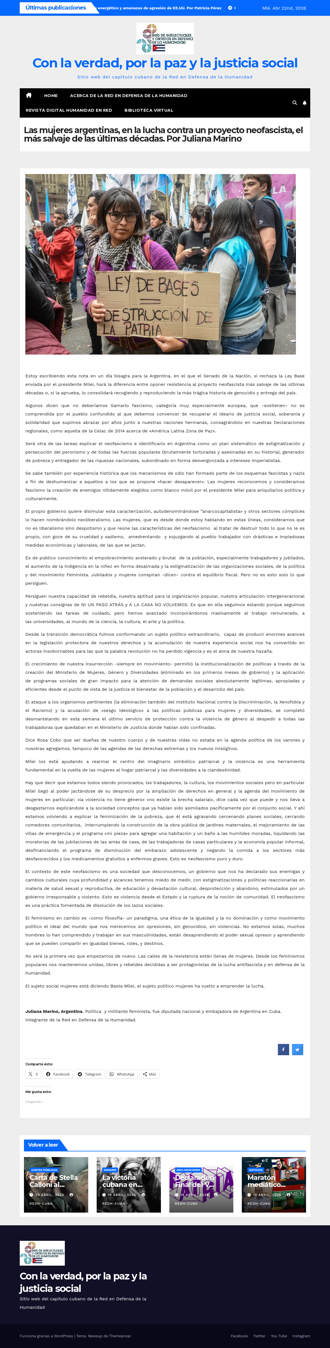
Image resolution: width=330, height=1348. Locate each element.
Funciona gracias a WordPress (47, 1336)
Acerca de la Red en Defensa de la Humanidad (129, 95)
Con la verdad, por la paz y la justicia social (165, 63)
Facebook (239, 1336)
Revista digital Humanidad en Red (69, 110)
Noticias (255, 1169)
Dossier (110, 1169)
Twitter (259, 1336)
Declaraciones (188, 1169)
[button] (295, 102)
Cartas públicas (44, 1169)
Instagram (301, 1336)
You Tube (279, 1336)
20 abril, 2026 (50, 1195)
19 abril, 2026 (123, 1195)
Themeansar (120, 1336)
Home (51, 95)
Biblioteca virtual (149, 110)
